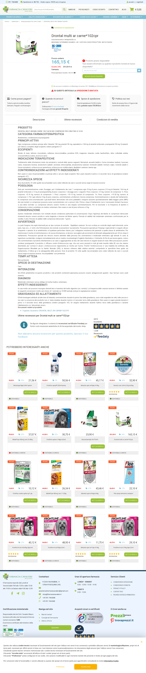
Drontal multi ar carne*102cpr (123, 439)
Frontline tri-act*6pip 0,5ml (56, 547)
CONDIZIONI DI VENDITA (121, 585)
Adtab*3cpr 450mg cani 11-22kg (56, 493)
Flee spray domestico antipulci (123, 493)
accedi (131, 2)
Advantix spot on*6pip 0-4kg (89, 493)
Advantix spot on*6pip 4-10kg (90, 385)
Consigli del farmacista (50, 618)
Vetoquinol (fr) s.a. (70, 39)
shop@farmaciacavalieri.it (50, 594)
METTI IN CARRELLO (30, 392)
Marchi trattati (47, 614)
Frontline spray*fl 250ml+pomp (56, 385)
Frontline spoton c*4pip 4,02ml (56, 439)
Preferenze (60, 667)
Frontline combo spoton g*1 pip (22, 493)
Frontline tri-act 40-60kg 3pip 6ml (22, 547)
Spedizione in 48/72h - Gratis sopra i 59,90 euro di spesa (43, 2)
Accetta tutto (85, 667)
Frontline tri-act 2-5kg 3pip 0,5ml (123, 547)
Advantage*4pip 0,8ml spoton (22, 385)
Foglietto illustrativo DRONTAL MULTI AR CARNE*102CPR (45, 311)
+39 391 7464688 (47, 598)
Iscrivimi (55, 627)
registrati (139, 2)
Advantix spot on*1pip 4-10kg (90, 547)
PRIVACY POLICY (119, 588)
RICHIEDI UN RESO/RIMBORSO (124, 595)
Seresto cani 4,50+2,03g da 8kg (123, 385)
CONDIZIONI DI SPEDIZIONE (123, 582)
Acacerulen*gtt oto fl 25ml (90, 439)
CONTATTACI (118, 592)
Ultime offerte (47, 621)
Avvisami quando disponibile (94, 76)
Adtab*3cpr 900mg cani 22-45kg (22, 439)
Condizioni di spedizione (64, 28)
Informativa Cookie (111, 661)
